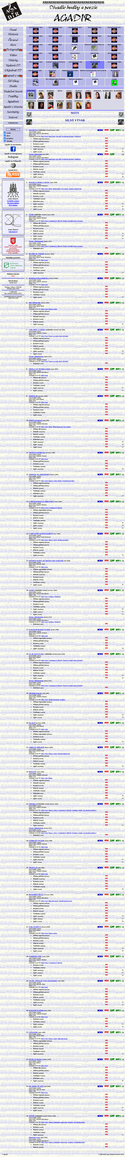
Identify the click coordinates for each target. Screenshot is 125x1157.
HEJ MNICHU (35, 303)
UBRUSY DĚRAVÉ (36, 747)
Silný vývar (44, 136)
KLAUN (32, 723)
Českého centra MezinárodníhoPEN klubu (13, 203)
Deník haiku (56, 188)
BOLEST (32, 772)
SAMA (31, 590)
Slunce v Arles (52, 309)
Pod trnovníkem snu (64, 753)
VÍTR (31, 215)
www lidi (58, 136)
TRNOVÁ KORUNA (37, 453)
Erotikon (51, 596)
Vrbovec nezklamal (54, 1122)
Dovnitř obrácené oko (65, 901)
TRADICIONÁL (35, 693)
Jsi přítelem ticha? (79, 1122)
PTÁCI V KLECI (36, 1059)
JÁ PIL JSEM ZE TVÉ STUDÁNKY (43, 981)
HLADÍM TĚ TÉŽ (36, 1086)
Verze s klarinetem (36, 241)
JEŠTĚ (32, 1116)
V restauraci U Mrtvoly (55, 221)
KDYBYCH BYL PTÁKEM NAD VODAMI (46, 561)
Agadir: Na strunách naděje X (87, 810)
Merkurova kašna (63, 540)
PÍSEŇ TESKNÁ (35, 420)
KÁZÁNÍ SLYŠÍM (36, 1010)
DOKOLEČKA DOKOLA (39, 278)
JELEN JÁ (33, 868)
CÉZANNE (33, 1032)
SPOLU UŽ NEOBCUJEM (39, 369)
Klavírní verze (34, 1137)
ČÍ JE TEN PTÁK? (36, 654)
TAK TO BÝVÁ (35, 927)
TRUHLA (33, 804)
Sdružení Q (13, 232)
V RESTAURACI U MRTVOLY (41, 501)
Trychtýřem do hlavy (68, 136)
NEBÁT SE (33, 396)
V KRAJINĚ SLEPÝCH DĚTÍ (41, 534)
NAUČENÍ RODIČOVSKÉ (39, 629)
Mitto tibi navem (58, 427)
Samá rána (51, 136)
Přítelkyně (78, 136)
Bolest (50, 188)
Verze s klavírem (35, 154)
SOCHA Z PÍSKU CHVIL (39, 182)
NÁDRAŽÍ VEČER (36, 841)
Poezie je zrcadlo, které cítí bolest (73, 221)
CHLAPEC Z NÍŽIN (37, 330)
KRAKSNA (33, 130)
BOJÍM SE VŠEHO (36, 254)
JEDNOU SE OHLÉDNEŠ (39, 474)
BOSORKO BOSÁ (36, 895)
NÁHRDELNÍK (35, 956)
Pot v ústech (64, 188)
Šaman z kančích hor (75, 188)
